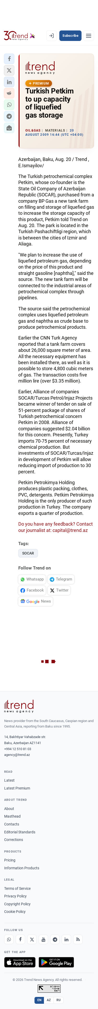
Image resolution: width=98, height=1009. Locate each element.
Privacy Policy (15, 896)
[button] (9, 59)
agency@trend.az (17, 755)
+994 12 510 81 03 (17, 749)
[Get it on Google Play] (56, 962)
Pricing (9, 860)
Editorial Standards (19, 832)
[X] (32, 939)
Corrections (13, 840)
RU (58, 1000)
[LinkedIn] (66, 939)
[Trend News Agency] (18, 706)
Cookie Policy (15, 911)
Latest (9, 780)
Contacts (11, 824)
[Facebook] (20, 939)
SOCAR (28, 553)
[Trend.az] (19, 35)
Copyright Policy (17, 904)
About (9, 809)
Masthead (12, 816)
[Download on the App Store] (20, 962)
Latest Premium (17, 788)
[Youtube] (43, 939)
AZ (49, 1000)
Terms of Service (17, 888)
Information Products (21, 868)
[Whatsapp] (9, 939)
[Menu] (88, 35)
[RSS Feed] (78, 939)
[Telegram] (55, 939)
